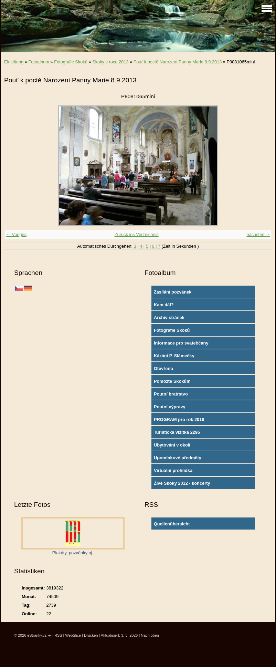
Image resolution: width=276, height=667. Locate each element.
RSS (58, 635)
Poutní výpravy (169, 406)
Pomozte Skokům (172, 381)
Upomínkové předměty (177, 457)
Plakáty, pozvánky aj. (72, 552)
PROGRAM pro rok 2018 (179, 419)
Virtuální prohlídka (173, 470)
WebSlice (73, 635)
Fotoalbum (38, 61)
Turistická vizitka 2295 (177, 432)
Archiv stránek (169, 317)
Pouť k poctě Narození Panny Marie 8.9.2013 (178, 61)
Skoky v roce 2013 (110, 61)
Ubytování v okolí (172, 445)
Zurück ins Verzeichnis (137, 234)
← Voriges (16, 234)
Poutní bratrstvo (171, 394)
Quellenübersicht (172, 523)
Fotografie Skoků (70, 61)
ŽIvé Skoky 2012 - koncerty (182, 483)
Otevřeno (163, 368)
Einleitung (13, 61)
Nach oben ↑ (151, 635)
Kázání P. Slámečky (174, 355)
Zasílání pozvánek (173, 292)
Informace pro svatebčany (181, 343)
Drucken (91, 635)
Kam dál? (164, 304)
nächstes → (258, 234)
